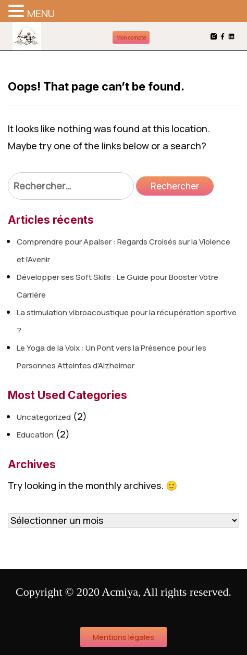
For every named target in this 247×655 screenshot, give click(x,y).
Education (35, 434)
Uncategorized (44, 417)
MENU (41, 13)
